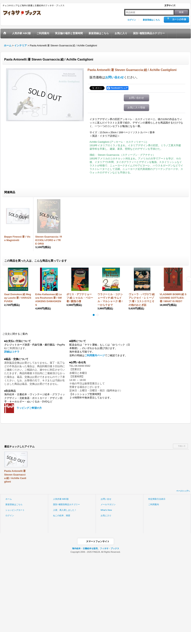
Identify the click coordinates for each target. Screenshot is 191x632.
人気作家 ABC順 (61, 499)
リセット (182, 446)
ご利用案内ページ (95, 355)
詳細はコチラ (11, 351)
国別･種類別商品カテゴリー (66, 504)
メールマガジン (108, 504)
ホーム (8, 499)
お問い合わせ (114, 77)
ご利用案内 (153, 504)
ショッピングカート (15, 510)
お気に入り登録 (136, 107)
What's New (106, 510)
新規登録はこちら (151, 20)
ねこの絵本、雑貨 (61, 515)
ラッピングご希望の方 (29, 407)
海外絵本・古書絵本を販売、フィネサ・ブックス (95, 548)
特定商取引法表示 (156, 499)
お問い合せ (106, 499)
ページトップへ (183, 491)
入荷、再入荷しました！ (65, 510)
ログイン (131, 20)
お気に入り (106, 515)
